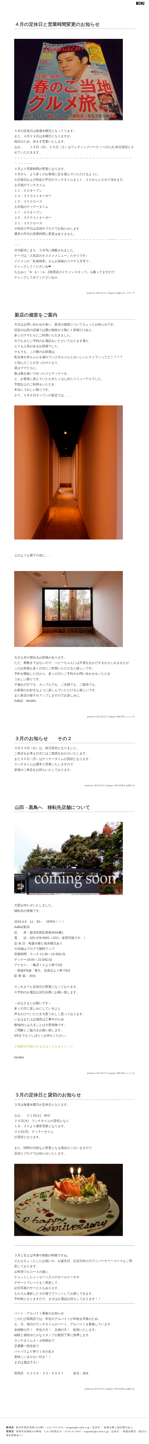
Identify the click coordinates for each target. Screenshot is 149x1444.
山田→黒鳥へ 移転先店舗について (52, 807)
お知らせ (120, 293)
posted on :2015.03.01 (94, 1389)
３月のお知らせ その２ (43, 738)
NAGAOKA (119, 785)
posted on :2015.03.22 (94, 785)
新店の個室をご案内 (36, 314)
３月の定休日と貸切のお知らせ (48, 1094)
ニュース (130, 716)
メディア (130, 293)
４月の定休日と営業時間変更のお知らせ (57, 24)
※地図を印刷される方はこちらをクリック (43, 1046)
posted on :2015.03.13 (96, 1073)
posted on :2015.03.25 (96, 716)
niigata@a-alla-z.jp (78, 1427)
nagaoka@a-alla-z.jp (96, 1431)
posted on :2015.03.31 (96, 293)
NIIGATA (120, 716)
